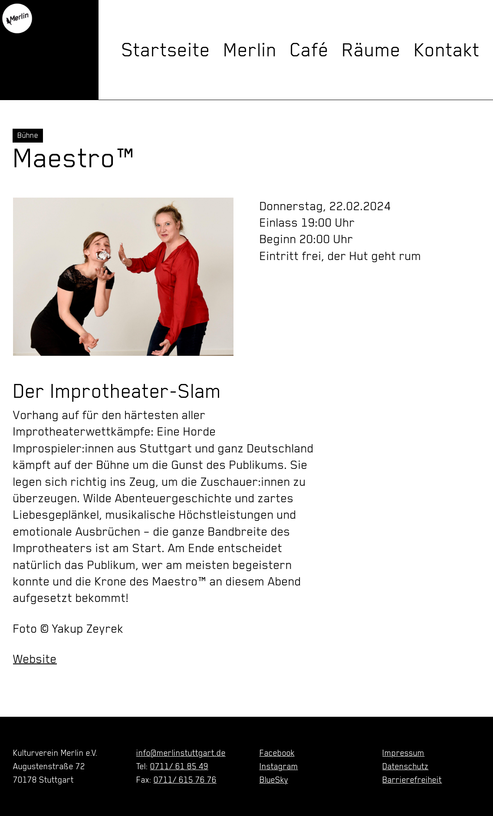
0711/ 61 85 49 (179, 766)
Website (35, 659)
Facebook (277, 752)
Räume (371, 50)
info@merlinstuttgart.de (181, 752)
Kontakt (447, 50)
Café (309, 50)
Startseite (166, 50)
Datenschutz (405, 766)
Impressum (403, 752)
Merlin (250, 50)
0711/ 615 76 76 (185, 779)
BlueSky (274, 779)
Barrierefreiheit (412, 779)
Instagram (279, 766)
